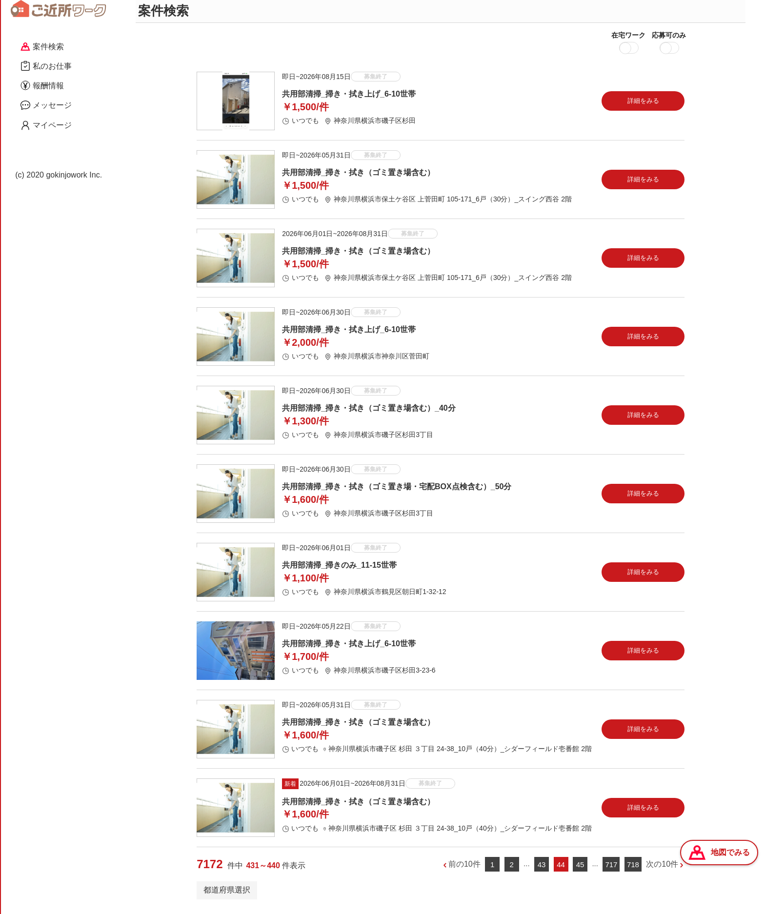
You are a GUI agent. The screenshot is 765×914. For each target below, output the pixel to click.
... (526, 868)
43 (542, 868)
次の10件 (662, 868)
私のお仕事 (46, 66)
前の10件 (464, 868)
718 (633, 868)
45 (580, 868)
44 (561, 868)
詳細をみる (643, 104)
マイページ (46, 125)
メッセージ (46, 105)
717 (611, 868)
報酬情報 (42, 85)
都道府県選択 (226, 894)
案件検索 (42, 46)
